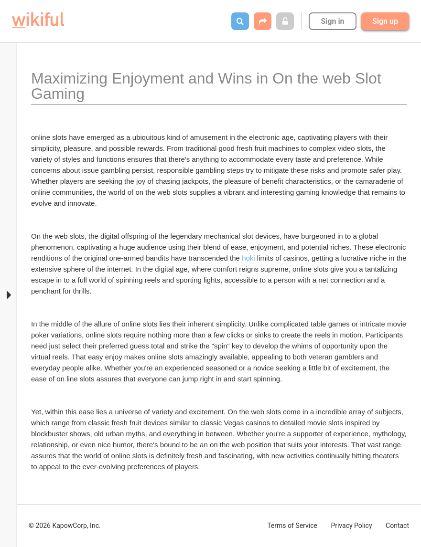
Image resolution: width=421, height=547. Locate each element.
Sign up (385, 21)
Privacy (351, 525)
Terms (292, 525)
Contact (397, 525)
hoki (248, 258)
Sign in (332, 21)
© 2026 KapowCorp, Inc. (65, 525)
